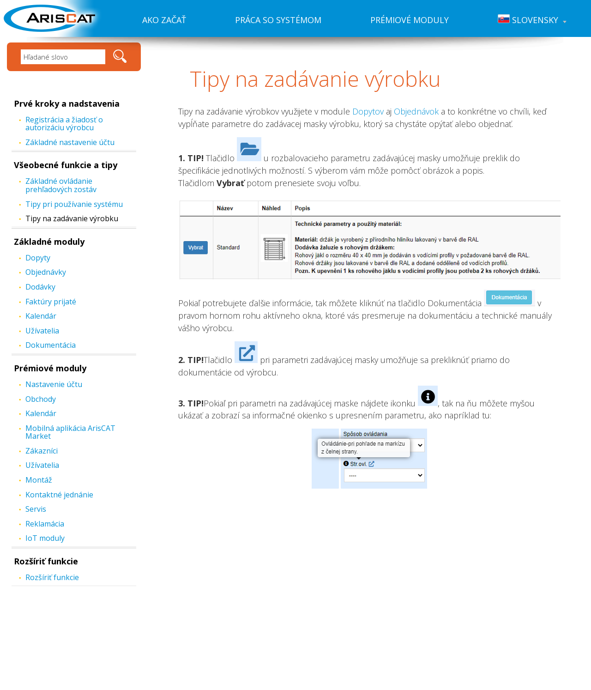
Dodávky (40, 287)
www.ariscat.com (358, 622)
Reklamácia (44, 524)
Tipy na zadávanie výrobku (71, 218)
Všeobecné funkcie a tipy (65, 164)
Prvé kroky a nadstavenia (67, 103)
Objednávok (416, 111)
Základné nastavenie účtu (70, 142)
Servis (35, 509)
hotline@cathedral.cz (367, 642)
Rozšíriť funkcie (46, 561)
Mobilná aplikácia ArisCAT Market (70, 432)
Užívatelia (42, 331)
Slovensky (532, 19)
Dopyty (37, 258)
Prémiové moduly (409, 19)
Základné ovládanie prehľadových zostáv (60, 185)
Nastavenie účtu (53, 384)
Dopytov (368, 111)
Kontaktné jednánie (59, 495)
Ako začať (164, 19)
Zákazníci (41, 451)
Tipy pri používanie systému (74, 204)
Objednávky (45, 272)
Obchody (40, 399)
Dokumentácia (50, 345)
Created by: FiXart (351, 681)
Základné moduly (49, 241)
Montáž (38, 480)
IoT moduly (45, 538)
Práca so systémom (278, 19)
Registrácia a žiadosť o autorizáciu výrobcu (64, 124)
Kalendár (40, 316)
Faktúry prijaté (50, 302)
